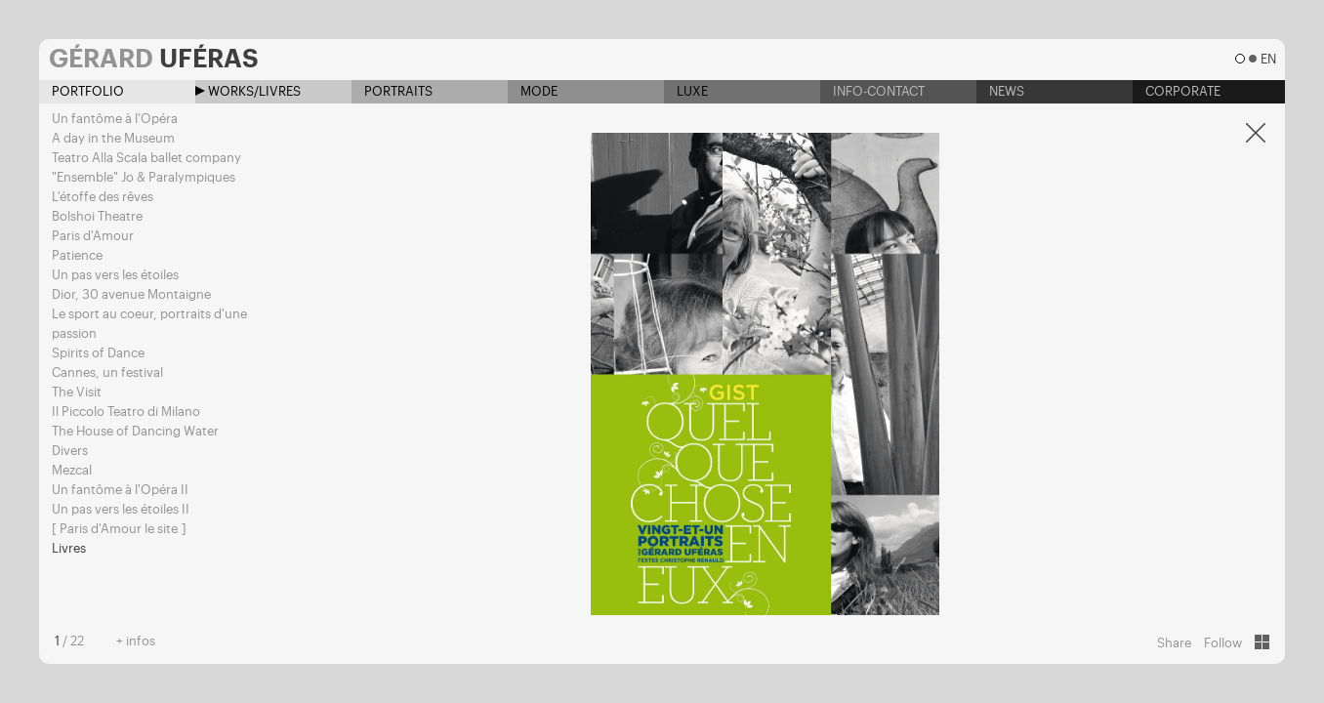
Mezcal (72, 470)
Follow (1223, 643)
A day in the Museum (113, 138)
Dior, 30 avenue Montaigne (131, 294)
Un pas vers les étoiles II (120, 509)
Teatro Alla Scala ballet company (146, 157)
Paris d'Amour (93, 235)
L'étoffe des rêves (102, 196)
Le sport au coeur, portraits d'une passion (149, 324)
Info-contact (872, 91)
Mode (533, 91)
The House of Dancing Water (135, 431)
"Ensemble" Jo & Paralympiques (143, 177)
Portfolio (81, 91)
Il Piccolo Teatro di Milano (126, 411)
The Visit (77, 392)
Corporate (1177, 91)
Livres (69, 548)
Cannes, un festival (107, 372)
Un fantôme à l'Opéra (115, 118)
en (1268, 59)
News (1000, 91)
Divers (70, 450)
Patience (77, 255)
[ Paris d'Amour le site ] (119, 528)
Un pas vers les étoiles (115, 275)
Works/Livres (248, 91)
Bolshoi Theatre (97, 216)
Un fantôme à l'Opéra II (120, 489)
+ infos (135, 641)
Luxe (686, 91)
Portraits (392, 91)
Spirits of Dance (98, 353)
